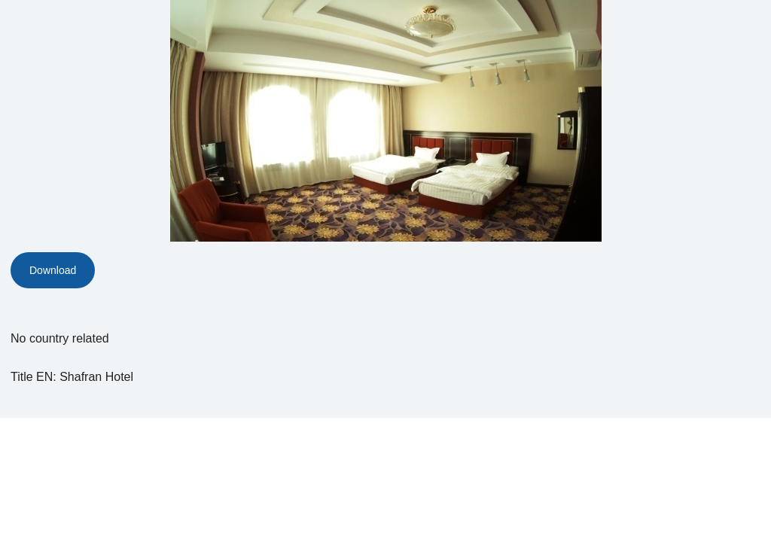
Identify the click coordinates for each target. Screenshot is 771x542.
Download (52, 270)
